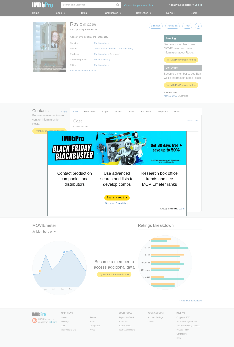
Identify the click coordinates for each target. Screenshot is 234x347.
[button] (117, 197)
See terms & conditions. (117, 203)
